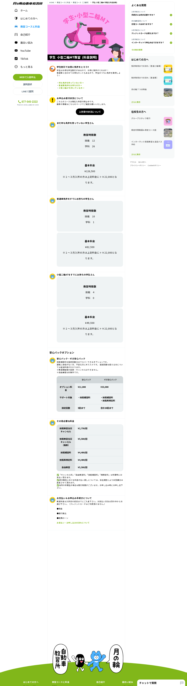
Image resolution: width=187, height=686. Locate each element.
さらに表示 (135, 102)
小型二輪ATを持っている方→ (71, 88)
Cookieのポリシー (154, 165)
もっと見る (24, 66)
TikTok (21, 58)
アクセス (133, 162)
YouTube (23, 50)
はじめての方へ (26, 18)
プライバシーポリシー (138, 165)
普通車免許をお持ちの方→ (70, 85)
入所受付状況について (90, 111)
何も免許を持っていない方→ (71, 82)
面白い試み (24, 42)
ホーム (21, 10)
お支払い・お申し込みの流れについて (73, 522)
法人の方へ (142, 162)
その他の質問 (136, 49)
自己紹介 (22, 34)
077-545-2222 (30, 101)
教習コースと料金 (27, 26)
